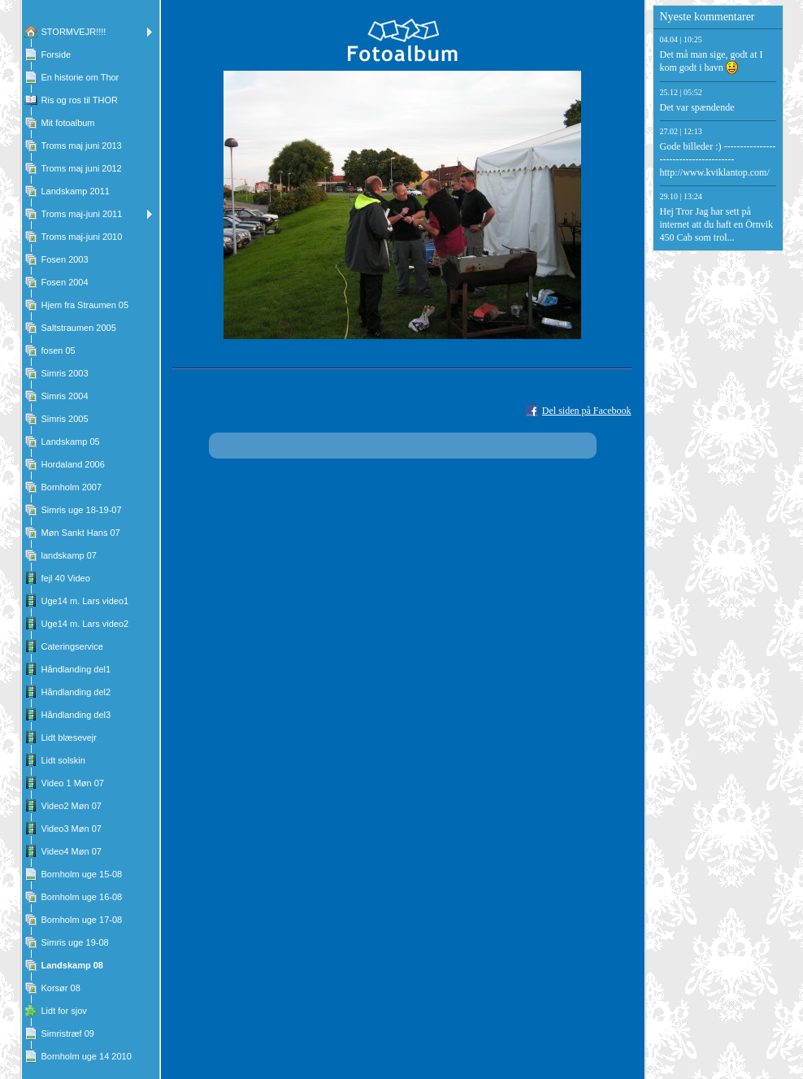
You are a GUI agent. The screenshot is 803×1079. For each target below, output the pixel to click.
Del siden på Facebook (587, 410)
